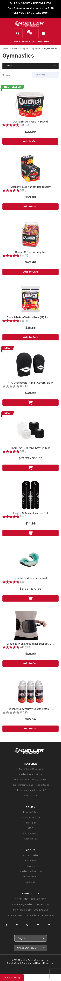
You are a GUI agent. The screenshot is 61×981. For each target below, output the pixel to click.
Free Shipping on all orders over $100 (30, 8)
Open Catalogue (20, 48)
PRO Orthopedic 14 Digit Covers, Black (30, 383)
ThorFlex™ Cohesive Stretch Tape (30, 448)
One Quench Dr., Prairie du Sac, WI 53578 (32, 915)
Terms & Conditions (30, 817)
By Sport (36, 48)
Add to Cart (30, 141)
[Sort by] (45, 75)
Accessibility (30, 838)
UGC (30, 828)
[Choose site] (30, 948)
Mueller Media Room (31, 871)
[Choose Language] (30, 938)
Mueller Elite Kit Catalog (30, 769)
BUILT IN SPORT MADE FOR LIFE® (30, 3)
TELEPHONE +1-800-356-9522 (30, 899)
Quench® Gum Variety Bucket (30, 121)
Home (5, 48)
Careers (30, 866)
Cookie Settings (12, 977)
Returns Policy (30, 833)
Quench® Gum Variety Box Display (30, 187)
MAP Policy (30, 822)
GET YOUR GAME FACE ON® (30, 12)
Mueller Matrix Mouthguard (30, 578)
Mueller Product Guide (30, 774)
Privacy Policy (30, 812)
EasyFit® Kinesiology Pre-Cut (30, 513)
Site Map (30, 882)
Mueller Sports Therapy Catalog (30, 779)
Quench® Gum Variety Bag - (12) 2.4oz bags (30, 317)
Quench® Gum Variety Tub (30, 252)
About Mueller (30, 855)
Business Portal (31, 876)
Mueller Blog (30, 860)
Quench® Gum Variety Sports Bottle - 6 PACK (30, 709)
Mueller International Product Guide (30, 785)
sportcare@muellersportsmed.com (30, 904)
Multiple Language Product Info (30, 790)
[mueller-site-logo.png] (29, 23)
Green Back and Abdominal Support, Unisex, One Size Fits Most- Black (30, 644)
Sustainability (30, 795)
